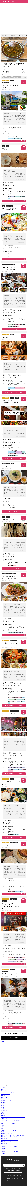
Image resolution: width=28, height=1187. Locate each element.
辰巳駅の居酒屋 (5, 1118)
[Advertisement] (14, 18)
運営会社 (8, 1168)
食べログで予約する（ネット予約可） (14, 140)
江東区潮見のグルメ (6, 1099)
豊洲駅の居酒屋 (5, 1131)
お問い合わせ (11, 1170)
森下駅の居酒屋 (5, 1105)
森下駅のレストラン (6, 1103)
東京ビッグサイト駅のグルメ (8, 1092)
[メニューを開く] (26, 2)
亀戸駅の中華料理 (5, 1110)
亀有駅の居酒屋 (5, 1115)
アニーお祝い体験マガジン (7, 1)
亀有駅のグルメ (5, 1102)
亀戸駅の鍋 (4, 1112)
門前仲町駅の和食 (5, 1145)
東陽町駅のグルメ (5, 1094)
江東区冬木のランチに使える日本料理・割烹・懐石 (13, 1117)
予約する (23, 81)
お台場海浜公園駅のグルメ (7, 1100)
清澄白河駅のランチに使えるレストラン (10, 1120)
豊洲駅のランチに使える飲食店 (8, 1130)
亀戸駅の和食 (4, 1113)
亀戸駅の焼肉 (4, 1108)
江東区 (17, 35)
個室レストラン (5, 35)
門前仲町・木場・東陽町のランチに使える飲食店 (12, 1135)
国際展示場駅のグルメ (6, 1097)
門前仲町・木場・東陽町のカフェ (9, 1133)
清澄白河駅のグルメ (6, 1095)
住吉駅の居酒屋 (5, 1153)
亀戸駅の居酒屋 (5, 1107)
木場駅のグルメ (5, 1087)
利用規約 (18, 1170)
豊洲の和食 (4, 1128)
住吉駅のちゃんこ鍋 (6, 1149)
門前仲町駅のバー (5, 1138)
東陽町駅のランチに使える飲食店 (9, 1146)
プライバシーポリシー (17, 1168)
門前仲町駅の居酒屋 (6, 1141)
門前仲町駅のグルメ (6, 1089)
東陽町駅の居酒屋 (5, 1148)
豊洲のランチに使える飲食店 (8, 1123)
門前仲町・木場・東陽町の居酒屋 (9, 1136)
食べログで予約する (14, 200)
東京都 (12, 35)
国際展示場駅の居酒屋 (6, 1122)
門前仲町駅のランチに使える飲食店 (9, 1140)
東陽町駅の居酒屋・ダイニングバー (9, 1151)
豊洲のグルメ (4, 1090)
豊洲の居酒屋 (4, 1125)
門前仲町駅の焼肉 (5, 1143)
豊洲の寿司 (4, 1126)
